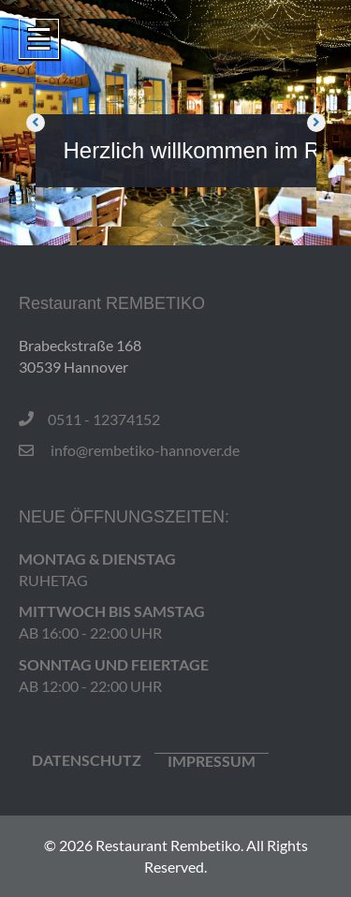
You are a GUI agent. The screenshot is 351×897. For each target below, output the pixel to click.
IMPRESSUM (212, 761)
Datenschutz (86, 760)
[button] (35, 122)
